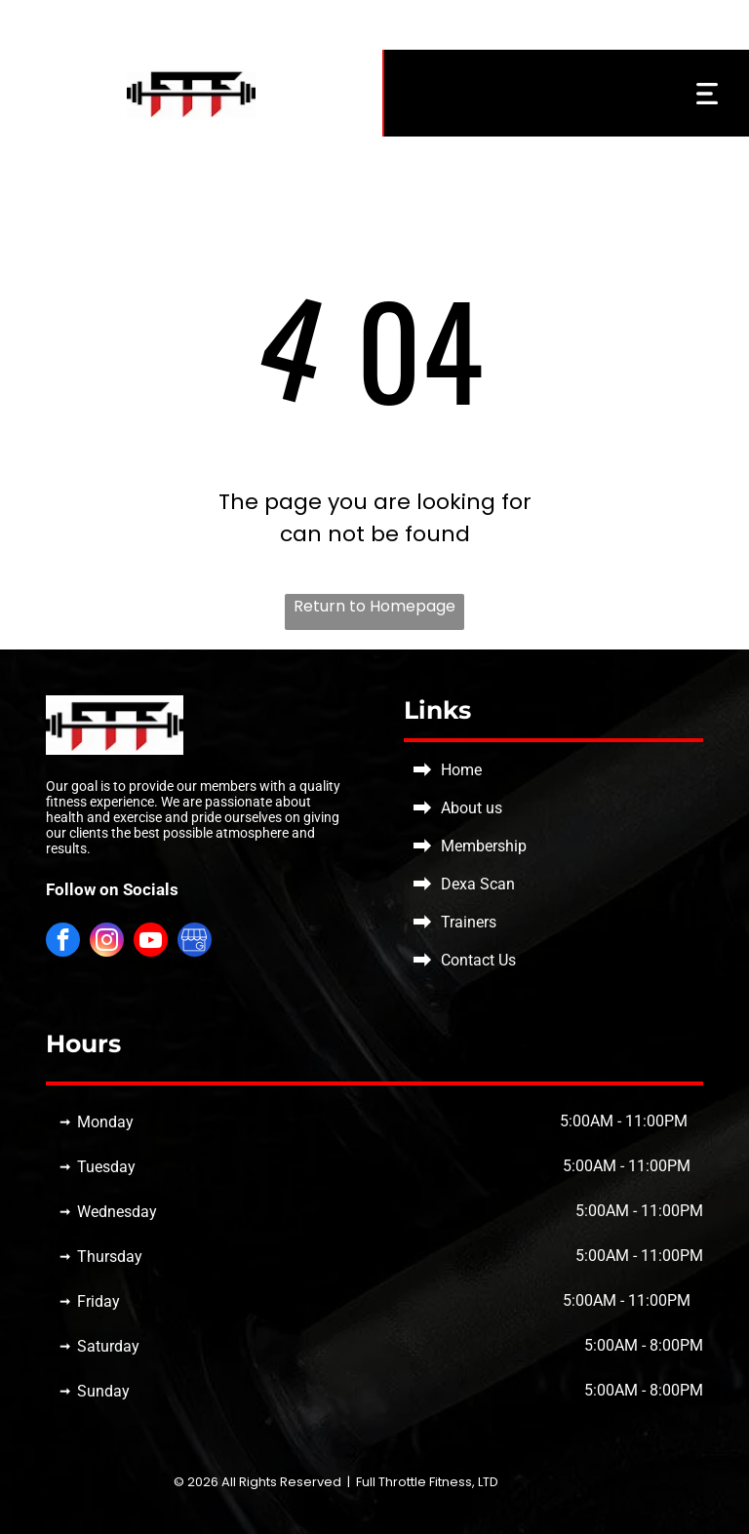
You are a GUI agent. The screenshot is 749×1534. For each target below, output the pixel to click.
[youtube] (151, 942)
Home (461, 770)
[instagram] (107, 942)
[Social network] (194, 942)
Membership (484, 846)
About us (471, 808)
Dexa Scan (478, 884)
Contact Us (478, 960)
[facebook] (63, 942)
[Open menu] (707, 93)
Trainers (468, 922)
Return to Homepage (374, 606)
